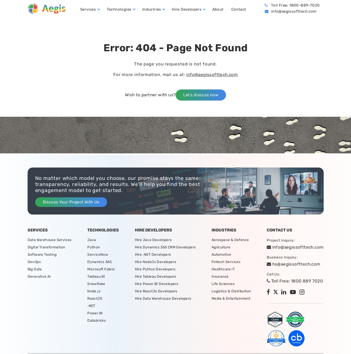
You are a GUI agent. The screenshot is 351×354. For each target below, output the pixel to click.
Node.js (93, 291)
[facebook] (270, 292)
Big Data (35, 269)
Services (88, 9)
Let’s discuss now (200, 94)
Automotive (221, 254)
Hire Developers (186, 9)
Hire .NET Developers (153, 254)
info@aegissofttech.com (294, 11)
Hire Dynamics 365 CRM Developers (165, 247)
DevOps (34, 262)
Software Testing (42, 254)
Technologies (119, 9)
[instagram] (303, 292)
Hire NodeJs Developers (155, 262)
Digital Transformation (46, 247)
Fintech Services (226, 262)
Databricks (96, 320)
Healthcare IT (223, 269)
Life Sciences (223, 284)
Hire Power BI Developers (156, 284)
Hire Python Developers (155, 269)
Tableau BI (96, 276)
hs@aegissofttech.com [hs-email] (293, 264)
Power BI (94, 313)
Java (91, 240)
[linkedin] (285, 292)
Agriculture (221, 247)
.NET (91, 306)
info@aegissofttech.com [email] (295, 247)
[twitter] (277, 292)
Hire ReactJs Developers (156, 291)
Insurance (220, 276)
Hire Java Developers (153, 240)
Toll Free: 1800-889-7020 (295, 5)
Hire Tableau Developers (155, 276)
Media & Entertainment (231, 298)
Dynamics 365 (99, 262)
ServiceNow (97, 254)
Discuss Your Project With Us (71, 202)
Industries (151, 9)
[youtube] (294, 292)
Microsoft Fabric (101, 269)
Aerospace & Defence (230, 240)
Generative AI (39, 276)
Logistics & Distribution (231, 291)
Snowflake (96, 284)
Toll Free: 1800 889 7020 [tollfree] (295, 281)
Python (93, 247)
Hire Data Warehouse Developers (163, 298)
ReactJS (94, 298)
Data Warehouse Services (50, 240)
